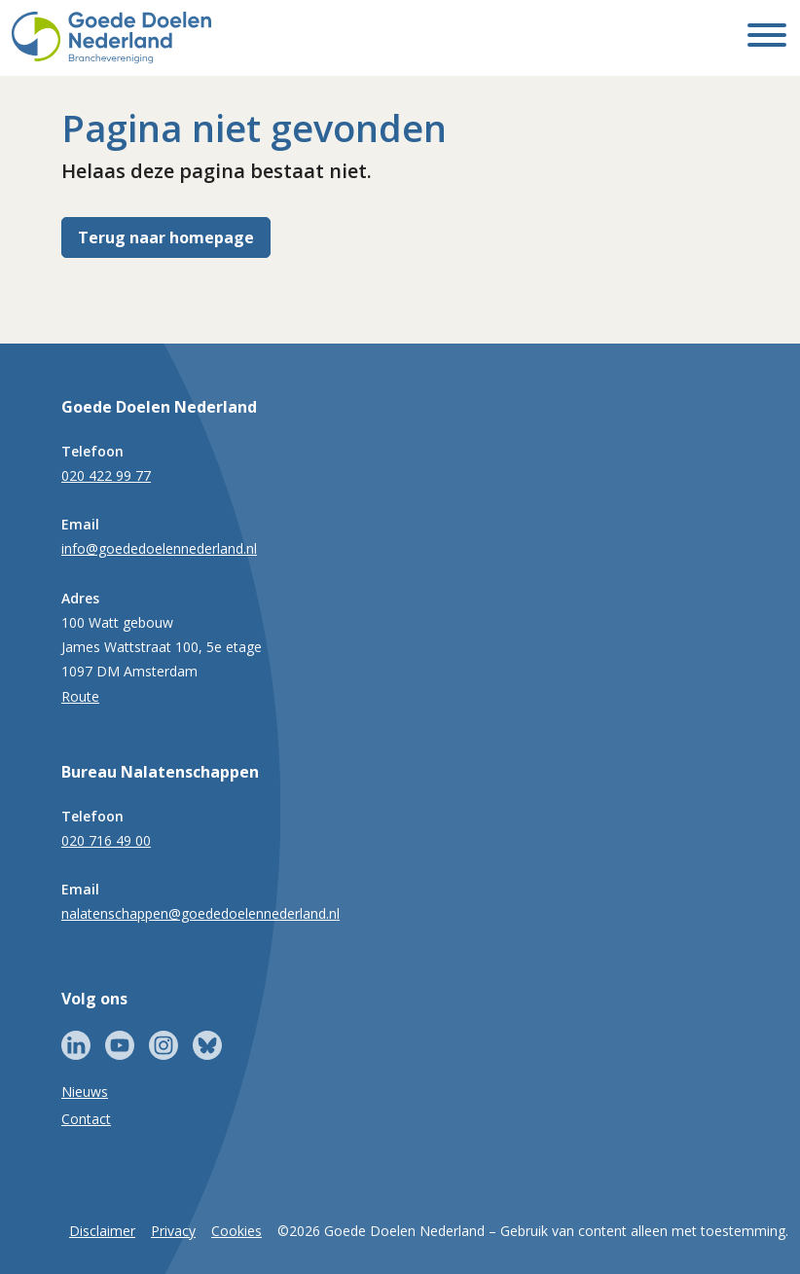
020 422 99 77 (106, 475)
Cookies (236, 1230)
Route (80, 696)
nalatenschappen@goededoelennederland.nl (200, 913)
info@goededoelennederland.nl (159, 548)
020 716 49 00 (106, 840)
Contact (86, 1119)
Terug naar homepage (166, 237)
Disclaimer (102, 1230)
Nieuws (84, 1091)
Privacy (173, 1230)
